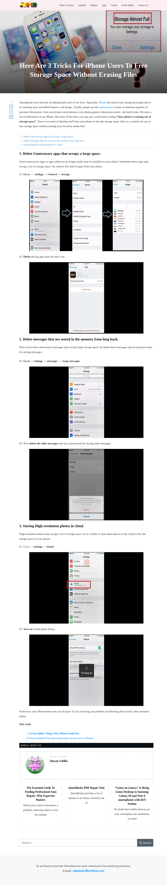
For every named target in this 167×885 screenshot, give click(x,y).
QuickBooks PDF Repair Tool (86, 787)
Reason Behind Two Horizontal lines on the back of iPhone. (61, 738)
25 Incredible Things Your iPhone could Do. (54, 733)
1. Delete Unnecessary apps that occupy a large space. (47, 136)
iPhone (103, 102)
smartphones (106, 107)
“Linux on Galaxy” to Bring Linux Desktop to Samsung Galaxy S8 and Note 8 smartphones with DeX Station (132, 795)
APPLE (24, 745)
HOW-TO (36, 745)
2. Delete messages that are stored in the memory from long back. (53, 140)
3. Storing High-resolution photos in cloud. (42, 144)
